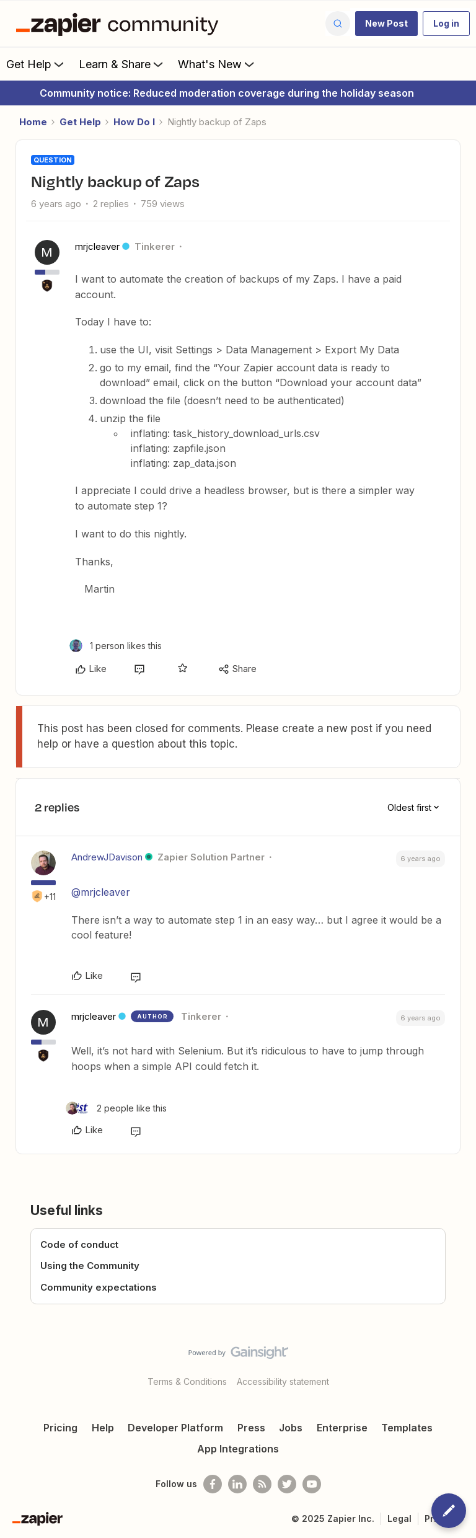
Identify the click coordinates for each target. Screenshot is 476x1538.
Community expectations (98, 1287)
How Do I (134, 122)
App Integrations (238, 1449)
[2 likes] (116, 1108)
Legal (399, 1518)
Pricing (60, 1427)
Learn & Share (122, 63)
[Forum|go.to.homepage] (120, 23)
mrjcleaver (97, 246)
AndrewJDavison (107, 857)
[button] (386, 23)
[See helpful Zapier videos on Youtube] (311, 1484)
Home (33, 122)
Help (103, 1427)
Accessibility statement (283, 1381)
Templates (407, 1427)
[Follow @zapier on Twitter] (287, 1484)
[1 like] (115, 645)
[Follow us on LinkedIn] (237, 1484)
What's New (217, 63)
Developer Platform (175, 1427)
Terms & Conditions (187, 1381)
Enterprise (342, 1427)
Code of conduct (79, 1244)
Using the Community (89, 1265)
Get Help (36, 63)
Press (251, 1427)
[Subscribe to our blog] (262, 1484)
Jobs (290, 1427)
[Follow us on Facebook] (212, 1484)
